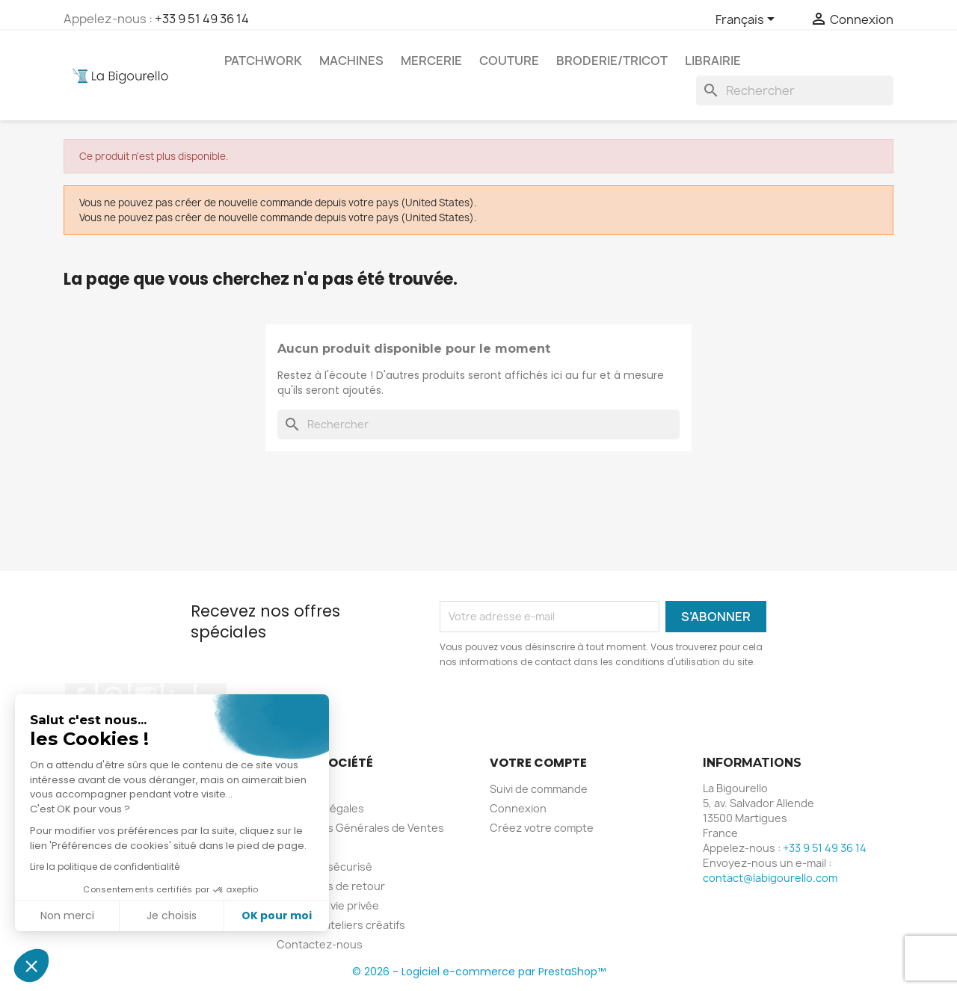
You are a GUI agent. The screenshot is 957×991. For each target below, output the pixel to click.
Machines (351, 60)
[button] (31, 966)
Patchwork (263, 60)
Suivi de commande (539, 789)
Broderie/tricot (612, 60)
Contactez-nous (320, 944)
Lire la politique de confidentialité (104, 866)
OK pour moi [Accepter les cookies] (276, 915)
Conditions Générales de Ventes (360, 828)
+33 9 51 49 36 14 (202, 18)
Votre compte (538, 762)
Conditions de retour (331, 886)
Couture (509, 60)
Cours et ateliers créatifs (341, 925)
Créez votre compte (542, 828)
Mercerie (431, 60)
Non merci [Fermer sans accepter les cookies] (66, 915)
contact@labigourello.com (770, 878)
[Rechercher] (794, 90)
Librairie (713, 60)
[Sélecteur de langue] (748, 20)
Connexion (518, 808)
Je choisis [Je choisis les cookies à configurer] (172, 915)
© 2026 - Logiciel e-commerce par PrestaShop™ (479, 971)
